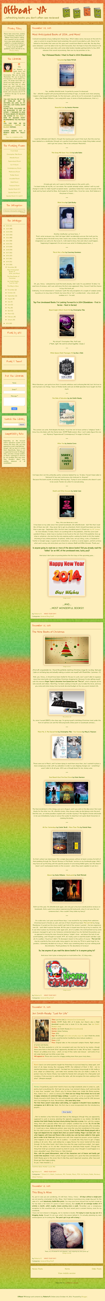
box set (67, 717)
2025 (7, 229)
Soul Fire (61, 777)
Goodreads (78, 1029)
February (10, 317)
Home (67, 1269)
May (9, 308)
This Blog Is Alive (42, 1192)
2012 (7, 323)
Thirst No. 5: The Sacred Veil (48, 732)
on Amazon (69, 1020)
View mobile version (66, 1273)
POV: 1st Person (82, 1174)
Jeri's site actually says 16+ (74, 1036)
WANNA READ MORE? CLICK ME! (43, 1167)
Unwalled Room (14, 178)
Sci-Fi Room (14, 165)
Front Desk (14, 151)
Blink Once (61, 202)
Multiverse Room (14, 172)
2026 (7, 226)
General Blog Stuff (47, 616)
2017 (7, 253)
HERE (5, 134)
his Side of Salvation (60, 398)
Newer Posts (37, 1269)
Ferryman (60, 60)
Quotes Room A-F (14, 189)
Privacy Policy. (14, 50)
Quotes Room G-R (14, 192)
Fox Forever (77, 732)
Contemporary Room (14, 168)
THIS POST (19, 116)
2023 (7, 235)
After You (60, 443)
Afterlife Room (14, 158)
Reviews (97, 1174)
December (11, 267)
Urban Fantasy (37, 1177)
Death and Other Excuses (62, 491)
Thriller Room (14, 175)
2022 (7, 238)
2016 (7, 255)
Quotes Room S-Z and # (14, 196)
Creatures (58, 1174)
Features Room (14, 185)
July (9, 302)
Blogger (84, 1297)
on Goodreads (79, 1020)
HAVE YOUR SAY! (50, 614)
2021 (7, 241)
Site (71, 1029)
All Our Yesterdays (49, 827)
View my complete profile (14, 137)
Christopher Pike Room (14, 154)
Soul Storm (68, 777)
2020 (7, 244)
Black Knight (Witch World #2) (60, 310)
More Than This (74, 827)
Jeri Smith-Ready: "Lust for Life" (50, 1013)
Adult (52, 1174)
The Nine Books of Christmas (48, 631)
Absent (49, 875)
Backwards (70, 875)
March (10, 313)
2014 (7, 261)
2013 (7, 264)
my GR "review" (95, 529)
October (10, 293)
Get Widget (22, 212)
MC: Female (67, 1174)
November (11, 290)
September (11, 296)
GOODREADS (8, 125)
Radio (91, 1174)
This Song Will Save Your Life (62, 153)
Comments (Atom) (71, 1283)
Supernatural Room (14, 161)
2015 (7, 258)
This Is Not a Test (59, 252)
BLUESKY (7, 127)
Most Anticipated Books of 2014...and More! (56, 34)
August (10, 299)
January (10, 319)
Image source (67, 598)
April (9, 311)
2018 (7, 250)
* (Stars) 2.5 (45, 1174)
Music (74, 1174)
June (9, 305)
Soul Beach (53, 777)
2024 (7, 232)
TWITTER (18, 125)
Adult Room (14, 182)
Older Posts (97, 1269)
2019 (7, 247)
